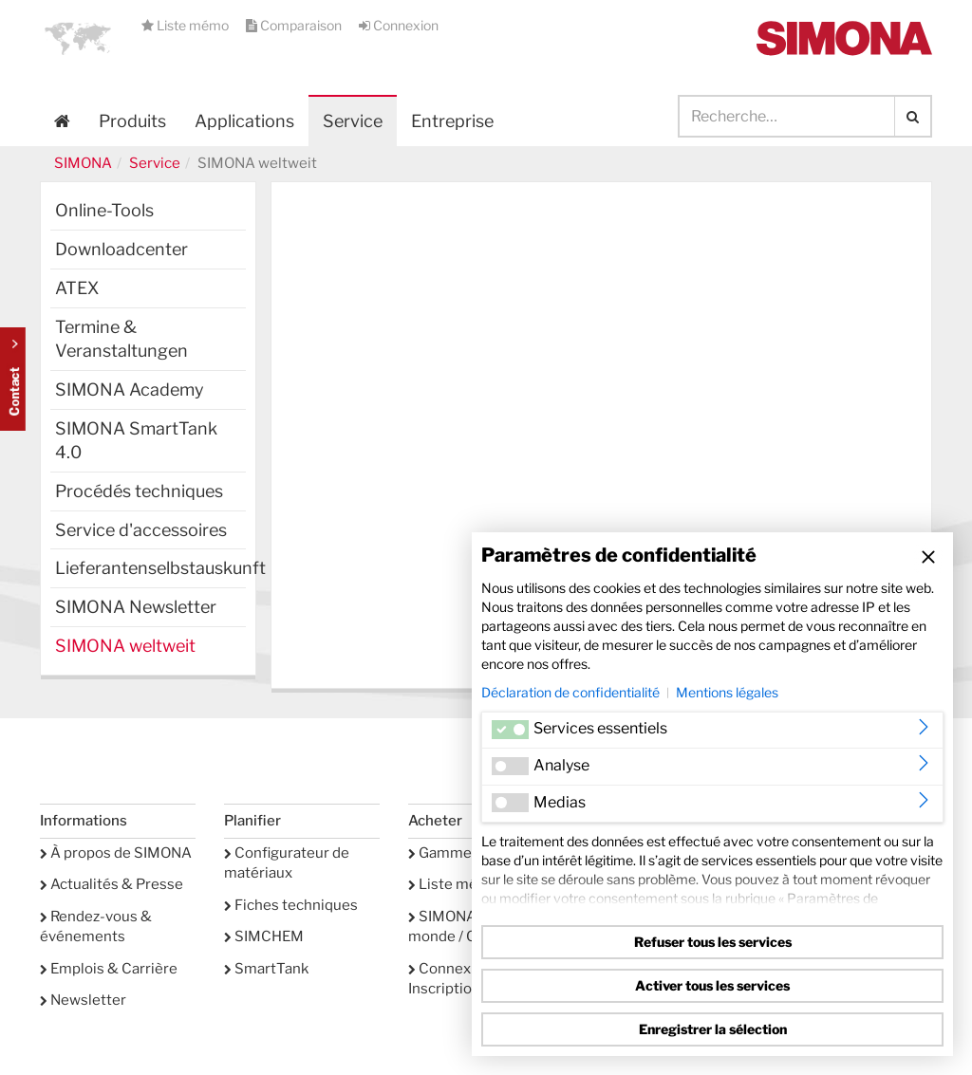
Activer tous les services (712, 985)
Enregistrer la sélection (713, 1029)
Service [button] (353, 121)
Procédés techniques (139, 491)
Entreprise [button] (452, 121)
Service (154, 163)
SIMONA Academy (129, 389)
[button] (78, 38)
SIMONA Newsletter (135, 607)
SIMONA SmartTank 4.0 (136, 440)
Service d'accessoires (141, 530)
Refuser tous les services (713, 942)
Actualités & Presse (111, 884)
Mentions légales (727, 692)
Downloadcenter (121, 249)
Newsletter (83, 1000)
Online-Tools (104, 210)
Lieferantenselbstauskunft (150, 568)
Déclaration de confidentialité (570, 692)
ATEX (77, 288)
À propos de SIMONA (116, 853)
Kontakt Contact (13, 379)
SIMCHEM (264, 936)
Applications (244, 121)
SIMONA (83, 163)
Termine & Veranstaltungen (121, 339)
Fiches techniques (291, 905)
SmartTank (266, 968)
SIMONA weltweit (125, 646)
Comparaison (295, 25)
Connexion (399, 25)
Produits (132, 121)
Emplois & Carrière (109, 968)
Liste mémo (186, 25)
